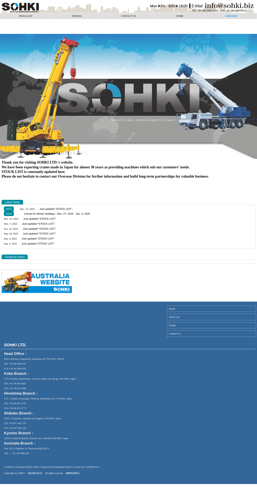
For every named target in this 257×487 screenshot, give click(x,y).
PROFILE (77, 16)
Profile (172, 325)
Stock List (174, 316)
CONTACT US (128, 16)
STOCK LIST (25, 16)
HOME (179, 16)
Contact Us (175, 333)
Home (172, 308)
